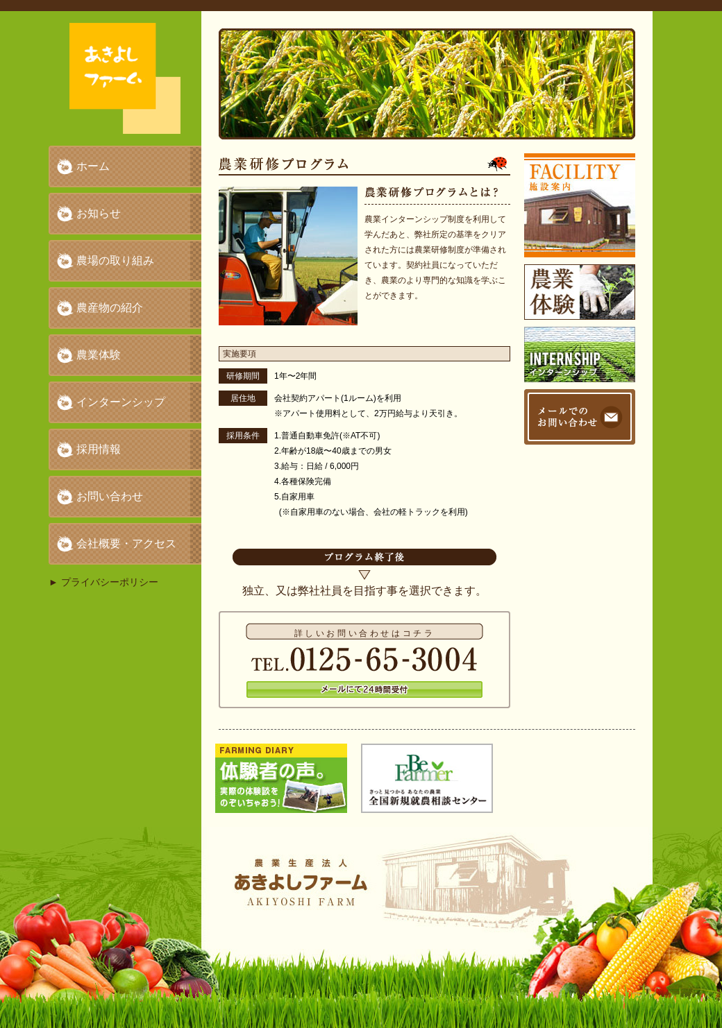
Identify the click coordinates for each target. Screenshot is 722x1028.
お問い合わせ (109, 496)
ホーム (93, 166)
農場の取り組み (115, 260)
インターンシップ (120, 402)
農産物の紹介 (109, 308)
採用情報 (98, 449)
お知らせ (98, 213)
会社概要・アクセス (126, 543)
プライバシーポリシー (109, 582)
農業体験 (98, 355)
